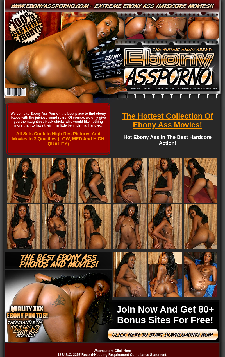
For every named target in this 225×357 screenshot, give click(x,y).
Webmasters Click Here (112, 351)
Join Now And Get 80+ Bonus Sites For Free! (165, 314)
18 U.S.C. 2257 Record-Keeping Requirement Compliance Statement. (112, 355)
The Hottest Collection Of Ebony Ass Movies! (167, 120)
